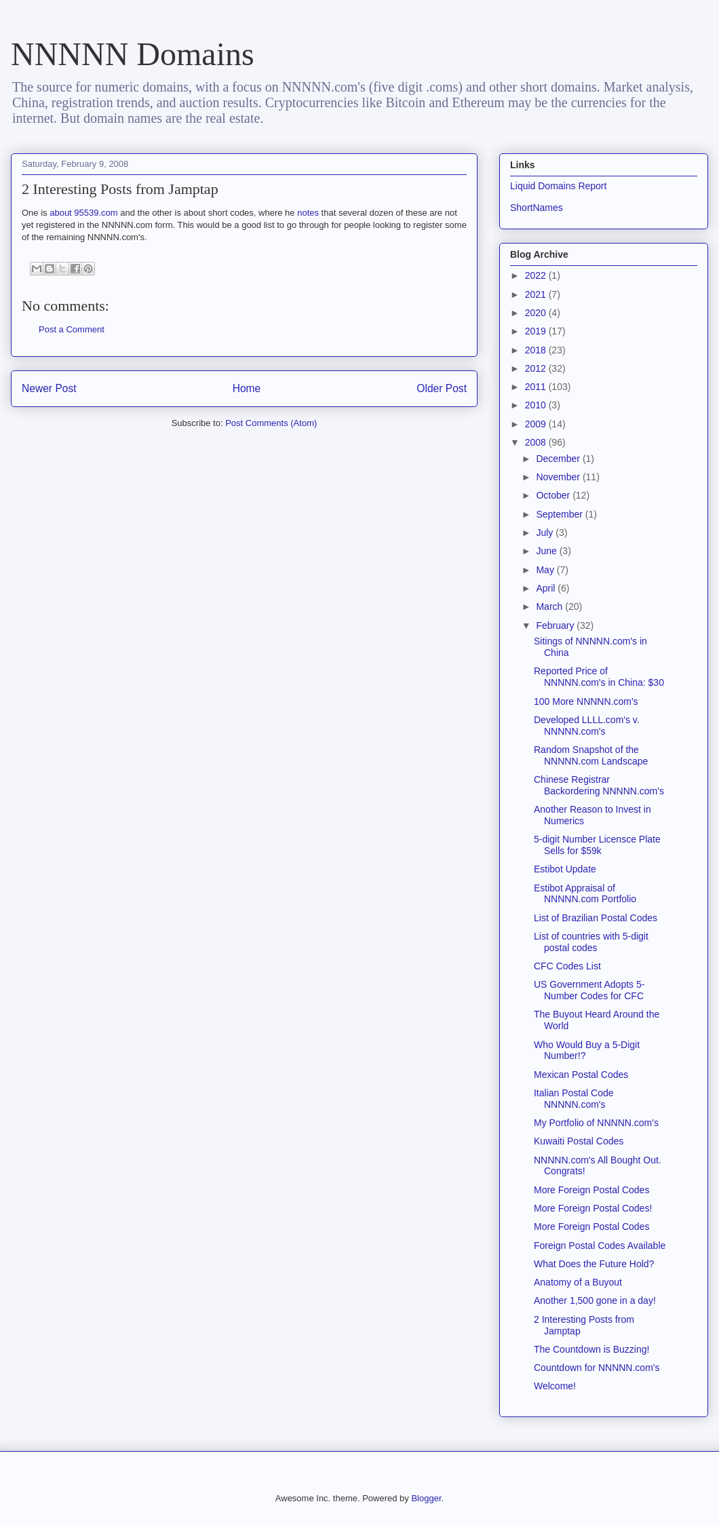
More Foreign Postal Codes (591, 1189)
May (546, 569)
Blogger (426, 1498)
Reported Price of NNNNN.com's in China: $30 (599, 676)
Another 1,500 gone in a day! (595, 1300)
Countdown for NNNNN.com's (597, 1367)
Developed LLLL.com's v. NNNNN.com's (587, 725)
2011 (537, 386)
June (547, 550)
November (559, 476)
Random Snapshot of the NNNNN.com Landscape (591, 755)
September (560, 514)
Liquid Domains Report (558, 185)
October (554, 495)
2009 (537, 424)
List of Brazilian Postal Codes (595, 917)
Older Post (441, 388)
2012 (537, 368)
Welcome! (555, 1386)
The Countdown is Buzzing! (591, 1349)
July (546, 532)
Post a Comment (71, 329)
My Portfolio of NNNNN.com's (596, 1122)
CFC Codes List (567, 966)
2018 (537, 350)
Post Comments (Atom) (271, 423)
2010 (537, 405)
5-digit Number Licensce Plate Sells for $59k (597, 845)
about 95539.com (83, 213)
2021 (537, 294)
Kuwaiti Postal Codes (578, 1141)
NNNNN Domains (132, 54)
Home (247, 388)
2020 (537, 312)
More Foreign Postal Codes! (593, 1208)
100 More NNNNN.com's (586, 701)
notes (308, 213)
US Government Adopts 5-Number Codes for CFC (589, 990)
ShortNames (536, 207)
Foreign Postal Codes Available (599, 1245)
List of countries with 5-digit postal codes (591, 942)
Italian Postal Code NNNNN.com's (574, 1098)
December (559, 458)
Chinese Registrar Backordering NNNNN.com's (599, 785)
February (556, 625)
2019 (537, 331)
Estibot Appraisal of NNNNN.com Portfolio (585, 894)
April (547, 588)
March (550, 606)
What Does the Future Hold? (594, 1263)
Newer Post (49, 388)
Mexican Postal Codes (581, 1074)
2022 (537, 275)
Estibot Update (565, 869)
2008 (537, 442)
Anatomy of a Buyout (578, 1282)
